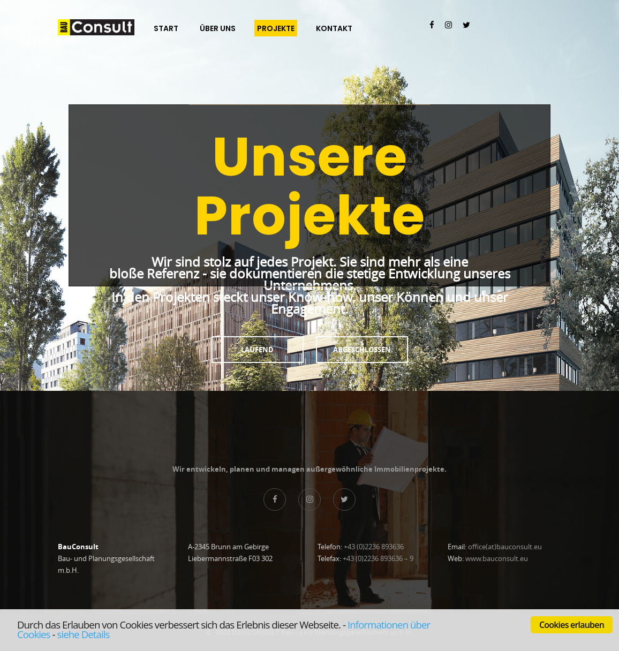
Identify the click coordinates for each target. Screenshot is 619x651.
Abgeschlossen (362, 349)
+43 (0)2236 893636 (374, 546)
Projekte (276, 28)
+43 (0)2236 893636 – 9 (378, 558)
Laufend (257, 349)
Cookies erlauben (571, 625)
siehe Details (83, 634)
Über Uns (218, 28)
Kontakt (334, 28)
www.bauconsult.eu (496, 558)
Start (166, 28)
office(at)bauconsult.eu (505, 546)
